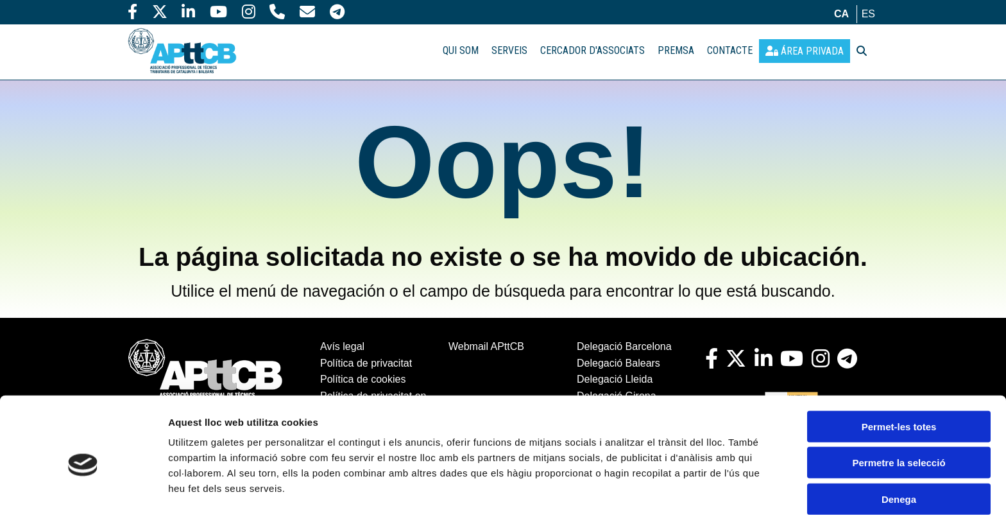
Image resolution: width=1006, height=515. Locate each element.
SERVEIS (509, 50)
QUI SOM (461, 50)
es (868, 13)
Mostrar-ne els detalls (218, 489)
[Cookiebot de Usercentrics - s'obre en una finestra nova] (83, 490)
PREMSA (676, 50)
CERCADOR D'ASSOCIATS (592, 50)
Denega (899, 439)
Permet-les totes (899, 367)
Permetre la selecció (898, 403)
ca (841, 13)
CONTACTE (730, 50)
